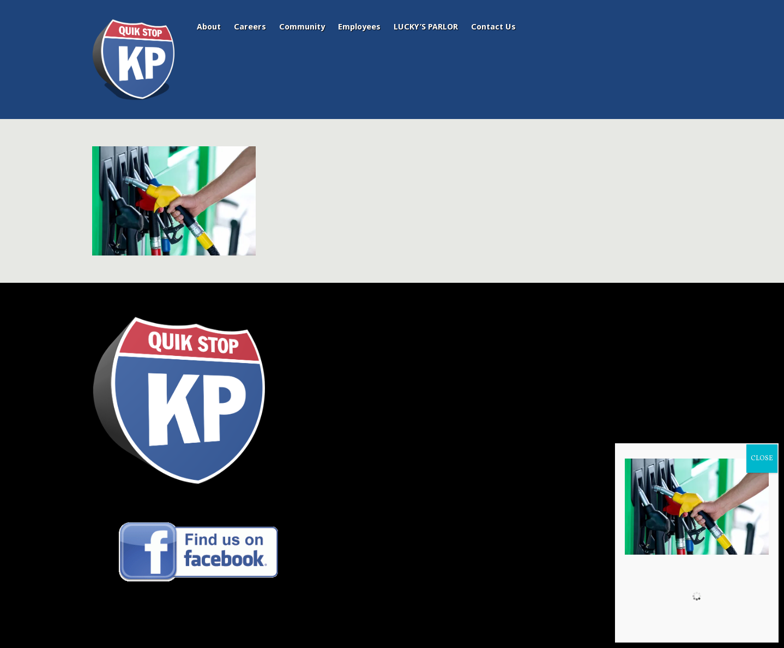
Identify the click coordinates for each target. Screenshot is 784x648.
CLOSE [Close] (762, 458)
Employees (359, 27)
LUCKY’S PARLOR (426, 27)
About (209, 27)
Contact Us (493, 27)
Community (302, 27)
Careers (250, 27)
